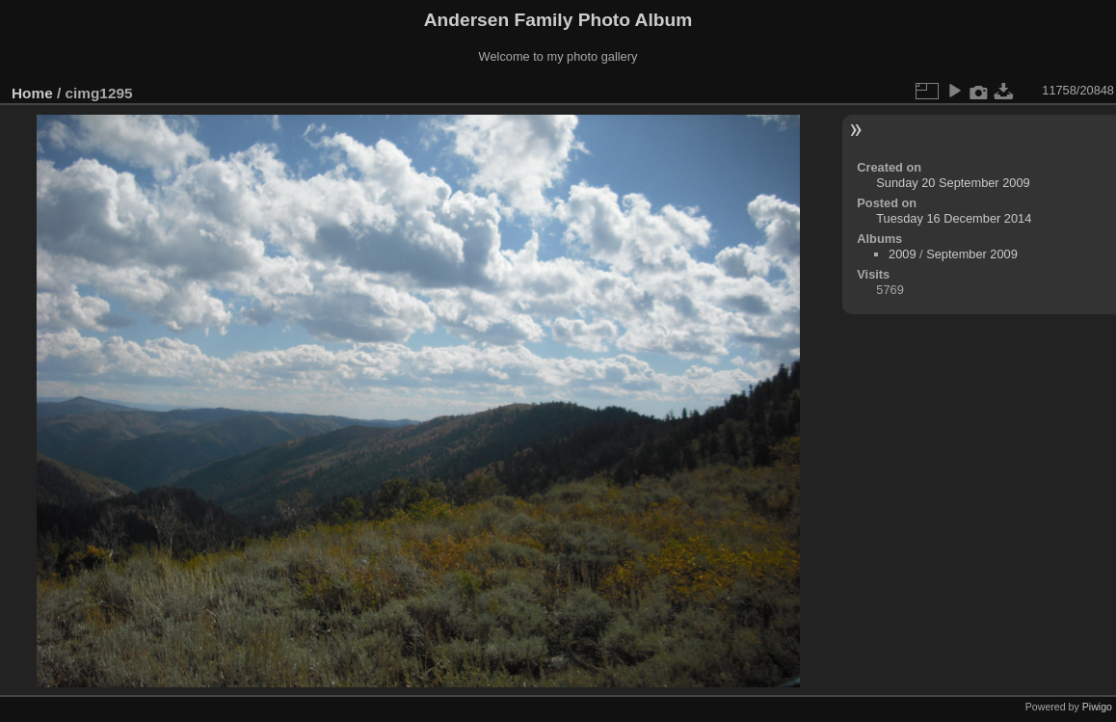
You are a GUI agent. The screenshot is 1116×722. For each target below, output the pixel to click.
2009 (902, 254)
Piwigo (1097, 706)
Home (32, 93)
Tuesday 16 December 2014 (953, 218)
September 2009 (972, 254)
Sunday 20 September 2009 (952, 182)
